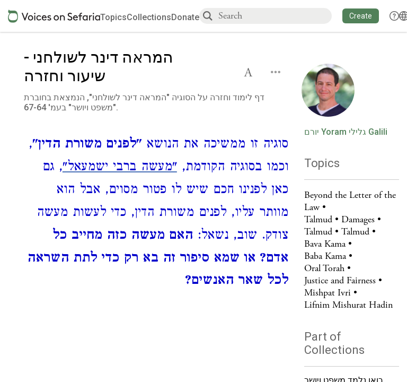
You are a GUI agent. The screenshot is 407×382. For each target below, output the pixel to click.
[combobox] (274, 15)
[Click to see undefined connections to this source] (156, 214)
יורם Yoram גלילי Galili (345, 132)
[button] (360, 15)
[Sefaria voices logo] (54, 16)
